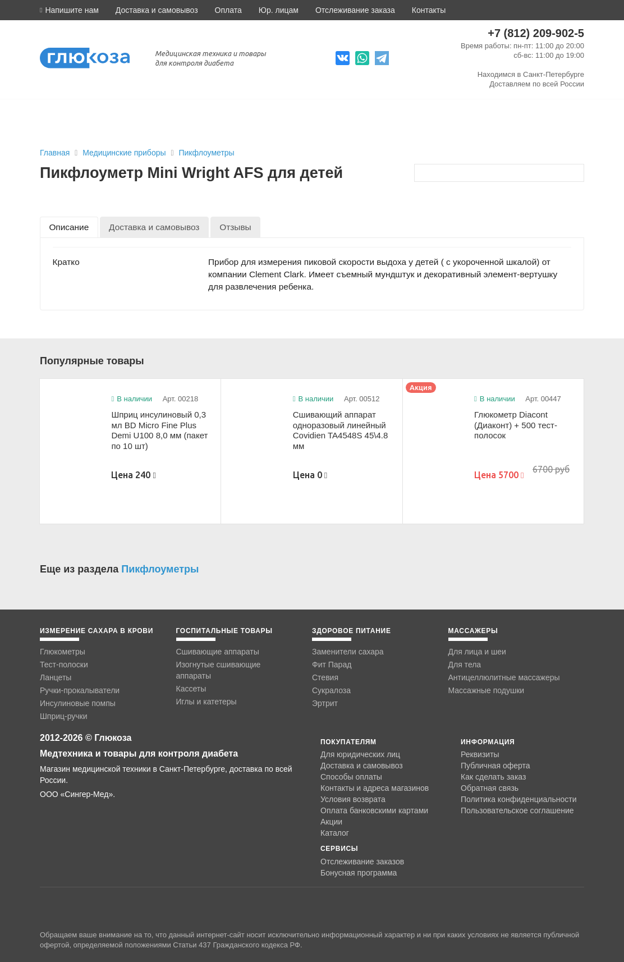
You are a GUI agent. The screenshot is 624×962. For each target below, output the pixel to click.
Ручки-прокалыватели (80, 690)
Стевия (325, 677)
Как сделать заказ (493, 776)
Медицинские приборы (125, 152)
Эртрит (325, 703)
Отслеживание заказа (355, 10)
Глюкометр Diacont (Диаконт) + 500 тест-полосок (515, 425)
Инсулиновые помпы (78, 703)
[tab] (69, 227)
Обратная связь (490, 788)
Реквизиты (480, 754)
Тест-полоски (64, 664)
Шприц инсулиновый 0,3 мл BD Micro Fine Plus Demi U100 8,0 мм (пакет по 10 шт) (159, 430)
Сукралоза (331, 690)
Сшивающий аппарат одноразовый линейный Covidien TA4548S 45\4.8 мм (340, 430)
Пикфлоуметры (206, 152)
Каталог (334, 832)
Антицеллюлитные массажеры (504, 677)
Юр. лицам (279, 10)
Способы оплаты (351, 776)
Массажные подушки (486, 690)
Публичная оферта (495, 765)
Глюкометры (62, 651)
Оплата (228, 10)
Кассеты (191, 688)
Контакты (429, 10)
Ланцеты (55, 677)
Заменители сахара (348, 651)
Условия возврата (353, 799)
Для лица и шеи (477, 651)
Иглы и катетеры (206, 701)
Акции (331, 821)
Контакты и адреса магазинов (374, 788)
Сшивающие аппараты (217, 651)
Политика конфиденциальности (519, 799)
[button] (69, 10)
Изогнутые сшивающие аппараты (218, 670)
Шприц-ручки (64, 716)
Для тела (464, 664)
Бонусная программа (358, 872)
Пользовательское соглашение (517, 811)
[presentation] (69, 227)
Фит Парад (331, 664)
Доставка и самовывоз (157, 10)
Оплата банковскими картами (374, 810)
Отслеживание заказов (362, 861)
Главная (55, 152)
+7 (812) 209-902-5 (536, 33)
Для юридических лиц (360, 754)
